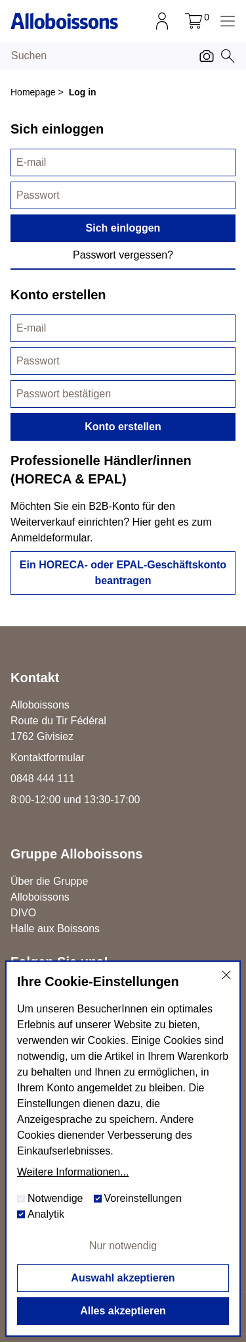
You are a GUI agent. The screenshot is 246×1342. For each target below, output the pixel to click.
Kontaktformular (47, 757)
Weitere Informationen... (73, 1172)
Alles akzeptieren (123, 1310)
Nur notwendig (123, 1245)
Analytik (40, 1214)
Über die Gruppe (49, 881)
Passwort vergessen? (123, 255)
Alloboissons (40, 897)
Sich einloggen (123, 228)
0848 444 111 (42, 778)
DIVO (23, 912)
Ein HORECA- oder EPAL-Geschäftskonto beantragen (123, 572)
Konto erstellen (123, 426)
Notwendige (50, 1198)
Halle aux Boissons (55, 928)
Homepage (33, 92)
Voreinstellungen (138, 1198)
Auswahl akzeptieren (122, 1277)
